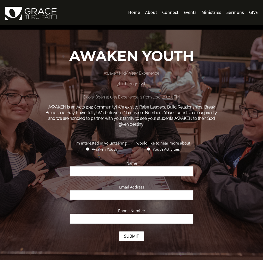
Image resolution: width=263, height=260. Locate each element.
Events (190, 12)
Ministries (211, 12)
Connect (170, 12)
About (151, 12)
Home (134, 12)
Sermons (235, 12)
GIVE (253, 12)
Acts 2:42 (84, 107)
